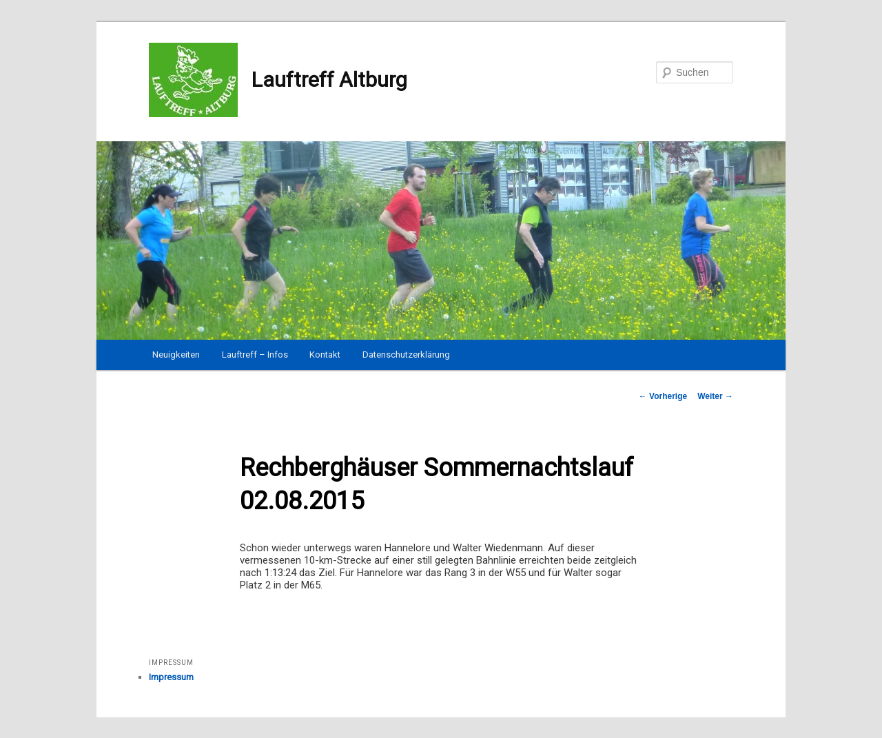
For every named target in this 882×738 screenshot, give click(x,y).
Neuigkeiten (176, 354)
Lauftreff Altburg (278, 80)
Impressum (171, 677)
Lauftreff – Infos (255, 354)
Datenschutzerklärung (406, 354)
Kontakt (324, 354)
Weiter (715, 396)
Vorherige (663, 396)
